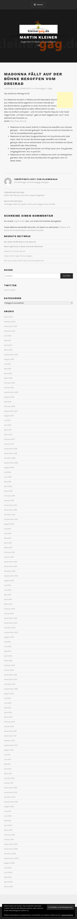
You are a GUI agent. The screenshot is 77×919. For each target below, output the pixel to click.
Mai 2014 (7, 595)
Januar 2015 (9, 557)
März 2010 (8, 830)
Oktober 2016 (9, 458)
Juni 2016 (8, 477)
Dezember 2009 (11, 844)
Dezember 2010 (10, 788)
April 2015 (8, 543)
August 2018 (9, 397)
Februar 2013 (9, 665)
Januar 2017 (9, 444)
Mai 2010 (7, 821)
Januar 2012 (9, 726)
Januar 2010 (9, 839)
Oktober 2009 (10, 854)
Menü (40, 4)
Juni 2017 (7, 425)
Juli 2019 (7, 364)
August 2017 (9, 416)
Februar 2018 (9, 406)
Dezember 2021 (10, 326)
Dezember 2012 (10, 675)
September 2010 (11, 802)
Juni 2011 (7, 759)
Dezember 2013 (10, 618)
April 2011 (7, 769)
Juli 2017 (7, 420)
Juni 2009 (8, 872)
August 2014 (9, 580)
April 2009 (8, 882)
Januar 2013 (9, 670)
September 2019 (11, 355)
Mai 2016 (7, 482)
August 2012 (9, 694)
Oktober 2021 (9, 331)
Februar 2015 (9, 552)
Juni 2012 (7, 703)
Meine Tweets (10, 290)
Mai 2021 (7, 340)
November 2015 (10, 510)
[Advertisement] (65, 100)
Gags (50, 88)
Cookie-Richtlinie (67, 915)
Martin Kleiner (38, 37)
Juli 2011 (7, 755)
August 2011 (8, 750)
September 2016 (11, 463)
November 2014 (10, 566)
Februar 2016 (9, 496)
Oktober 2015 (9, 515)
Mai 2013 (7, 651)
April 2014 (8, 599)
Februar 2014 (9, 609)
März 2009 (8, 887)
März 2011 (8, 773)
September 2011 (10, 745)
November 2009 (11, 849)
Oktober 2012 (9, 684)
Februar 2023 (10, 322)
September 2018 (11, 392)
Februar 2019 (9, 383)
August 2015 (9, 524)
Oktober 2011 (9, 741)
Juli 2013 (7, 642)
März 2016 (8, 491)
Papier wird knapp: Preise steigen (18, 256)
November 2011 (10, 736)
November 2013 (10, 623)
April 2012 (8, 712)
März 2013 (8, 661)
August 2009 (9, 863)
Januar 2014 (9, 613)
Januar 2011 (8, 783)
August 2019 (9, 359)
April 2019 (8, 373)
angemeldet (19, 221)
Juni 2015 (7, 533)
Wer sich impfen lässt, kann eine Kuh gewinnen (24, 261)
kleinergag (40, 88)
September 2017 (11, 411)
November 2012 (10, 679)
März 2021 (8, 350)
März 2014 (8, 604)
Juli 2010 (7, 811)
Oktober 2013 (9, 628)
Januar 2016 (9, 500)
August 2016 (9, 467)
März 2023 (8, 317)
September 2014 (11, 576)
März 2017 (8, 434)
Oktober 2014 (9, 571)
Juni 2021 (7, 336)
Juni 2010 (8, 816)
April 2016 (8, 486)
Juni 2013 (8, 646)
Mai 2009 (8, 877)
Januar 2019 (9, 387)
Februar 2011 (9, 778)
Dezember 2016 (10, 449)
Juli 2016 (7, 472)
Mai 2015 (7, 538)
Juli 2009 (7, 868)
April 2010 (8, 825)
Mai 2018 (7, 402)
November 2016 (10, 453)
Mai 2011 (7, 764)
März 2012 (8, 717)
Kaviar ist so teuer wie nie (14, 251)
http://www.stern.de (18, 121)
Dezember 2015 (10, 505)
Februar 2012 (9, 722)
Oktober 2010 (9, 797)
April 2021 (8, 345)
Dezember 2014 (10, 562)
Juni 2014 (7, 590)
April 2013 (8, 656)
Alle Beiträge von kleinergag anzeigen (31, 182)
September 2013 (11, 632)
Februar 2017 (9, 439)
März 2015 (8, 548)
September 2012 (11, 689)
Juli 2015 (7, 529)
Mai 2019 (7, 369)
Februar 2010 (9, 835)
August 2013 (9, 637)
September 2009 (11, 858)
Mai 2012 (7, 708)
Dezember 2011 (10, 731)
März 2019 (8, 378)
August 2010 (9, 806)
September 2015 (11, 519)
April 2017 (8, 430)
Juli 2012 (7, 698)
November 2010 (10, 792)
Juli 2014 (7, 585)
